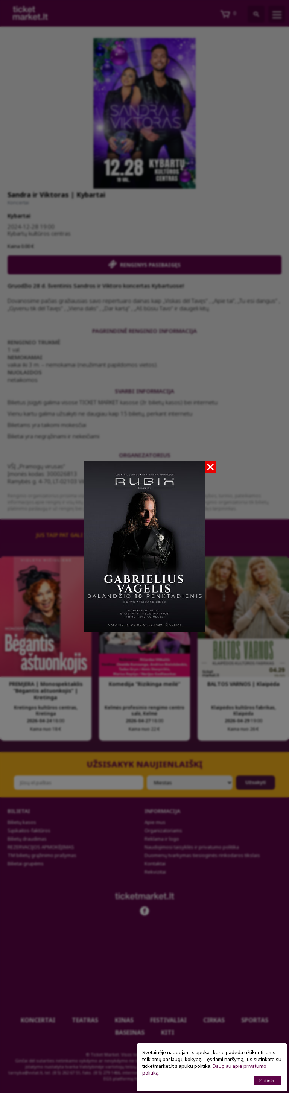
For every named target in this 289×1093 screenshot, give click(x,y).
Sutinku (267, 1081)
